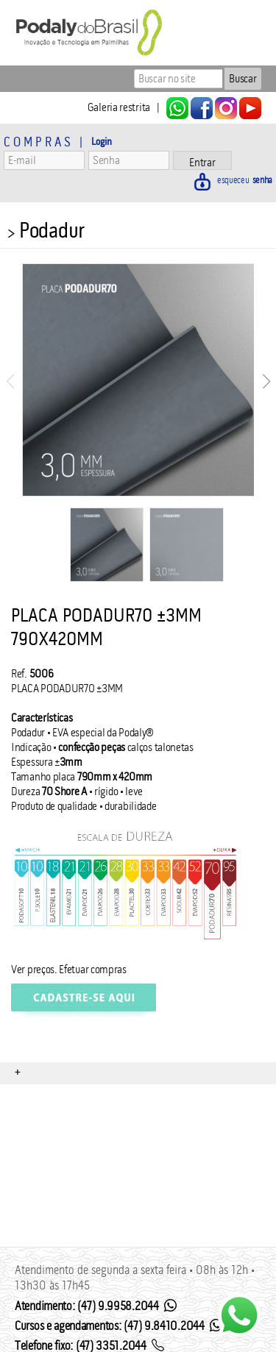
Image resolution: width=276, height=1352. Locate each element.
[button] (266, 382)
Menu (16, 78)
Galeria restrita (119, 107)
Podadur (52, 230)
